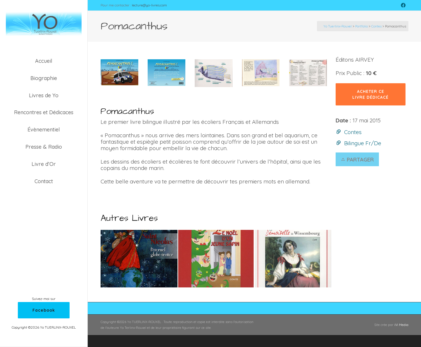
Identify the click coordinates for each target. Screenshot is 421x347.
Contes (353, 132)
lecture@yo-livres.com (149, 5)
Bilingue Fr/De (362, 143)
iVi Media (401, 325)
